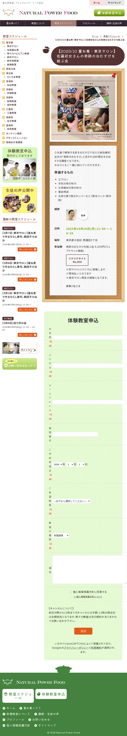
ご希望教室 (50, 501)
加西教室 (11, 101)
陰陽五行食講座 (14, 142)
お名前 (50, 337)
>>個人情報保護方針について (88, 596)
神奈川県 (11, 68)
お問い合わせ (41, 719)
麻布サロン (12, 57)
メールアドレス (50, 402)
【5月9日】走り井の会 (14, 323)
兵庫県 (9, 97)
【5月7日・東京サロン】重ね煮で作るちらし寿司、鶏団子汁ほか (19, 236)
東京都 (9, 42)
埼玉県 (9, 73)
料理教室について (18, 714)
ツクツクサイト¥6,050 (77, 260)
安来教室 (11, 128)
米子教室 (11, 120)
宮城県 (9, 81)
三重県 (9, 109)
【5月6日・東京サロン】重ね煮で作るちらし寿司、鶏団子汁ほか (19, 266)
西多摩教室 (13, 60)
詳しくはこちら (26, 249)
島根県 (9, 125)
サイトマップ (114, 2)
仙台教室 (11, 85)
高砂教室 (11, 104)
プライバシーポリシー (76, 647)
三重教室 (11, 112)
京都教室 (11, 93)
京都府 (9, 89)
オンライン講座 (14, 133)
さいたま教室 (14, 76)
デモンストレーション (17, 137)
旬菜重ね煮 (13, 49)
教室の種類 (50, 535)
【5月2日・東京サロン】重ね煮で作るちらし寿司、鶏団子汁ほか (19, 296)
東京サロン (12, 46)
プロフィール (15, 719)
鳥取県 (9, 117)
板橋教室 (11, 64)
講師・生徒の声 (48, 714)
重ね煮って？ (32, 708)
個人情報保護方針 (18, 725)
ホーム (96, 2)
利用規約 (96, 647)
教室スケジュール (112, 36)
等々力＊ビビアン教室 (18, 53)
